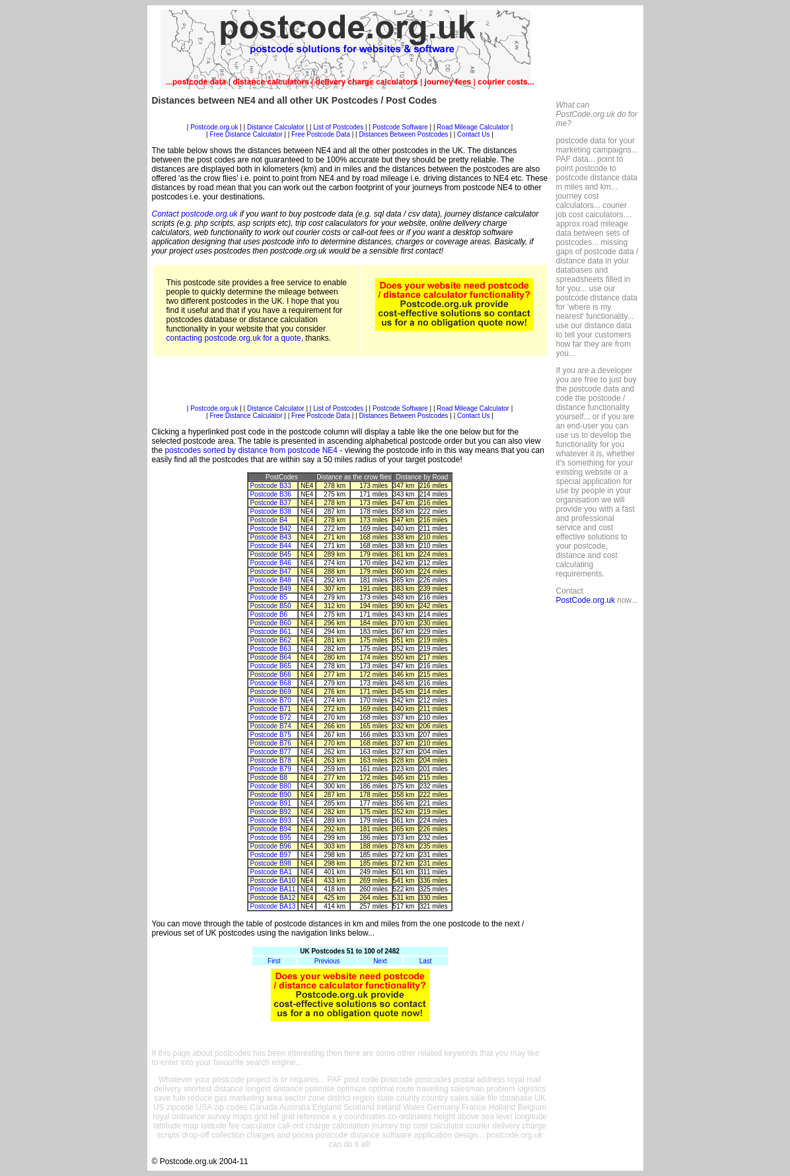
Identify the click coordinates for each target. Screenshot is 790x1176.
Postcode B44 (270, 545)
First (274, 961)
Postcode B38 (270, 511)
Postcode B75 (270, 734)
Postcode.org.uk (214, 127)
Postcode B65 (270, 666)
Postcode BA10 (272, 880)
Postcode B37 (270, 502)
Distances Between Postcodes (403, 134)
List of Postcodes (338, 127)
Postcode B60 (270, 623)
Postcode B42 (270, 528)
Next (380, 961)
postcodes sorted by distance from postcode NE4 (251, 450)
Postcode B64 (270, 657)
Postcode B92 (270, 811)
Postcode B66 (270, 674)
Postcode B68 (270, 683)
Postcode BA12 (272, 897)
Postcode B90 (270, 794)
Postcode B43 (270, 537)
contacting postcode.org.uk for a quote (233, 338)
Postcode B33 (270, 485)
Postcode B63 (270, 648)
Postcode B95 (270, 837)
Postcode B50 (270, 605)
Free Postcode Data (320, 134)
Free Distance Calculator (245, 134)
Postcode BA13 (272, 906)
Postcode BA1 (270, 872)
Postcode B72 (270, 717)
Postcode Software (400, 127)
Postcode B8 (268, 777)
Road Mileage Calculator (473, 127)
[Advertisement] (350, 118)
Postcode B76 (270, 743)
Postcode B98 (270, 863)
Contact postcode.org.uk (195, 214)
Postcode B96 (270, 846)
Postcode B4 (268, 520)
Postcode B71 (270, 708)
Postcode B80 (270, 786)
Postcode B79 (270, 769)
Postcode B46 (270, 563)
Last (425, 961)
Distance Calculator (276, 127)
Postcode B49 (270, 588)
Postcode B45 (270, 554)
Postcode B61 (270, 631)
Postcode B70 (270, 700)
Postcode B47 (270, 571)
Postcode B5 (268, 597)
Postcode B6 (268, 614)
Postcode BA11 (272, 889)
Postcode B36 (270, 494)
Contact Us (474, 134)
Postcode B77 (270, 751)
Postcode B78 (270, 760)
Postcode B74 (270, 726)
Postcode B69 (270, 691)
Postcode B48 (270, 580)
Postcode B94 (270, 829)
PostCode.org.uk (585, 600)
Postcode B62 (270, 640)
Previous (327, 961)
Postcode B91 (270, 803)
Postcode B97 (270, 854)
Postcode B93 (270, 820)
